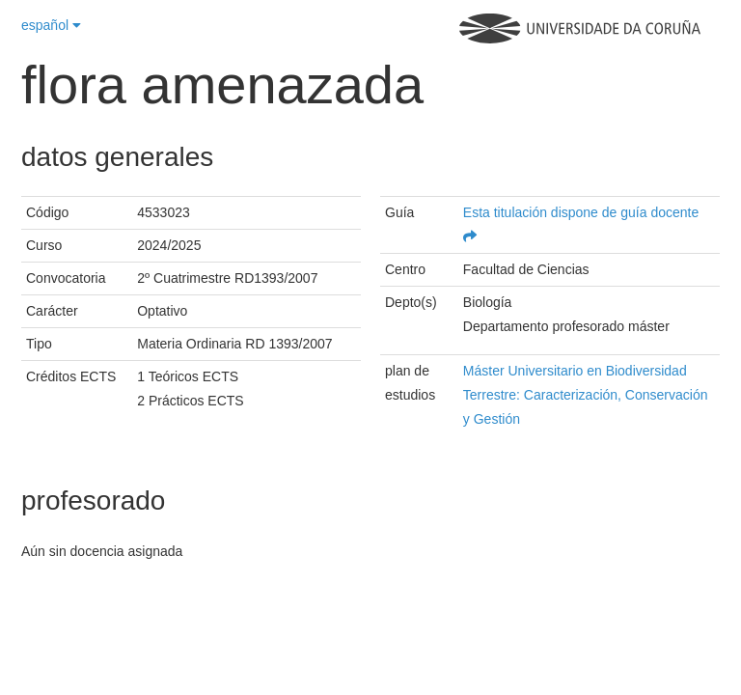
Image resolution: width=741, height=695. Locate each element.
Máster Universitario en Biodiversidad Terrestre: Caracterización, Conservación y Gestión (585, 395)
